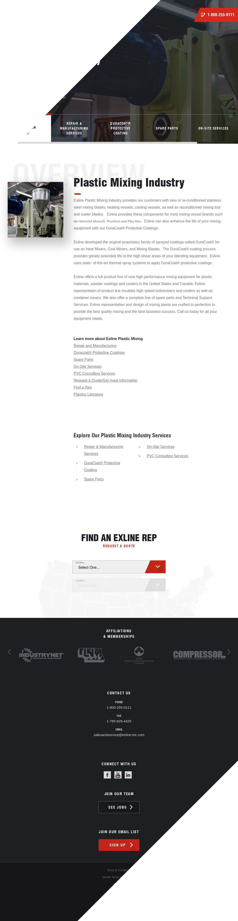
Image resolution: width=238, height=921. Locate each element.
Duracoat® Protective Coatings (99, 353)
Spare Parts (83, 360)
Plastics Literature (88, 394)
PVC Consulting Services (94, 373)
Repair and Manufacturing (95, 346)
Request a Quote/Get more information (106, 380)
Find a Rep (83, 387)
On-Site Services (87, 366)
